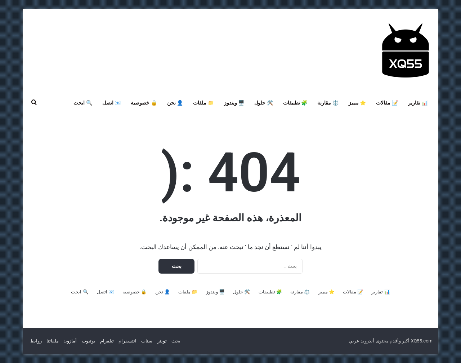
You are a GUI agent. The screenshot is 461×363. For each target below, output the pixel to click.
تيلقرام (107, 341)
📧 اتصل (111, 103)
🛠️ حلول (263, 103)
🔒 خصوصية (144, 103)
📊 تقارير (418, 103)
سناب (146, 341)
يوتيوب (88, 341)
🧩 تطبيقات (295, 103)
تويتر (162, 341)
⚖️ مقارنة (327, 103)
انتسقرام (127, 341)
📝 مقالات (387, 103)
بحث (175, 341)
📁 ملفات (203, 103)
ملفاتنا (52, 341)
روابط (36, 341)
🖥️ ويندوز (234, 103)
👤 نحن (175, 103)
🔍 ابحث (82, 103)
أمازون (70, 341)
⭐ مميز (357, 103)
